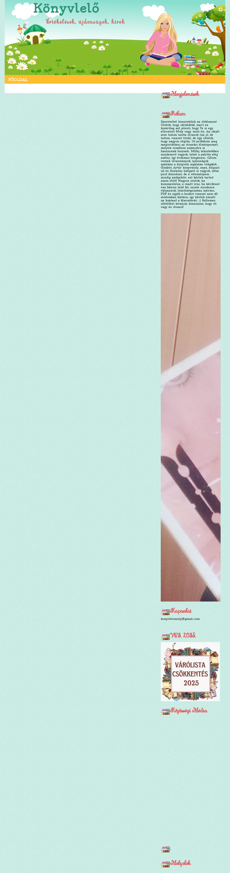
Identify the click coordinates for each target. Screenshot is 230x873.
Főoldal (17, 79)
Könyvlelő (66, 8)
